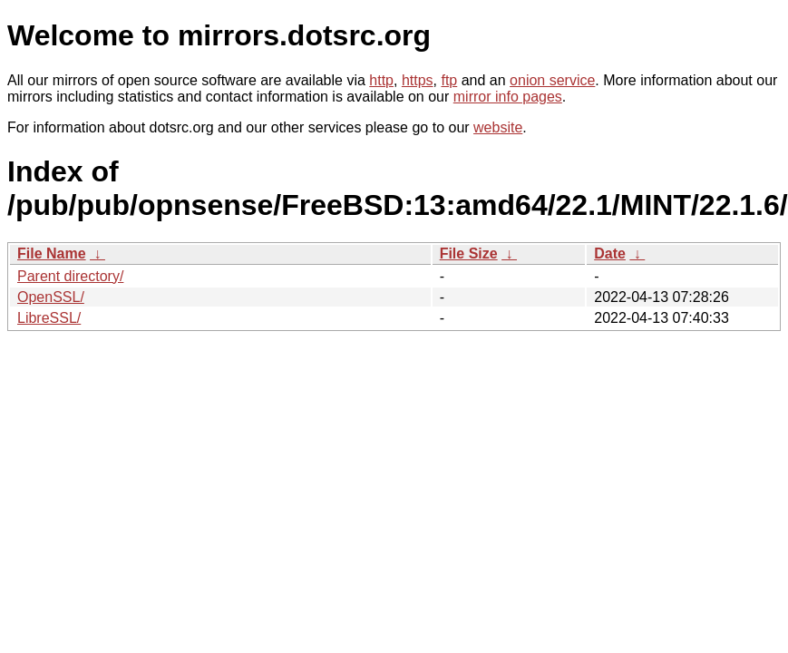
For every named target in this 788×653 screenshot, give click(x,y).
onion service (552, 80)
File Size (469, 253)
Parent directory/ (70, 276)
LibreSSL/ (49, 318)
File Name (51, 253)
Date (610, 253)
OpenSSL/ (50, 297)
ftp (449, 80)
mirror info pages (507, 96)
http (381, 80)
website (497, 127)
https (417, 80)
